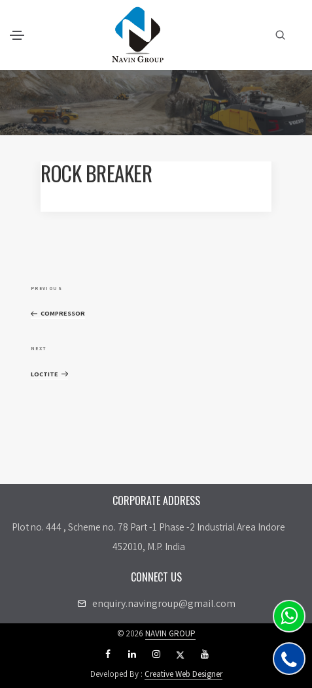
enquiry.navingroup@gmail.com (163, 603)
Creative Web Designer (183, 674)
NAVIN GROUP (170, 633)
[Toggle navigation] (17, 35)
